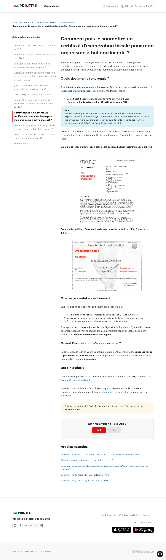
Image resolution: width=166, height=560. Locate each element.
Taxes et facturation (46, 22)
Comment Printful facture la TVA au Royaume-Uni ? (85, 474)
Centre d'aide (51, 6)
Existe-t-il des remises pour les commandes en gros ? (87, 460)
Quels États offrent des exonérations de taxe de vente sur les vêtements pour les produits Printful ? (35, 76)
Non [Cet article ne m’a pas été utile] (114, 430)
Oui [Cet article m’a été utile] (99, 430)
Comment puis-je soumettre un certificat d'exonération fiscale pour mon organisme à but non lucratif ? (33, 116)
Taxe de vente (67, 22)
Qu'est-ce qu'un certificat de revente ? (34, 94)
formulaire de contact (114, 392)
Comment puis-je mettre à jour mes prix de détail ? (85, 480)
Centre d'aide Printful (22, 22)
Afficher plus (20, 143)
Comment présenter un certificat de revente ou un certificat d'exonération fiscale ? (33, 104)
